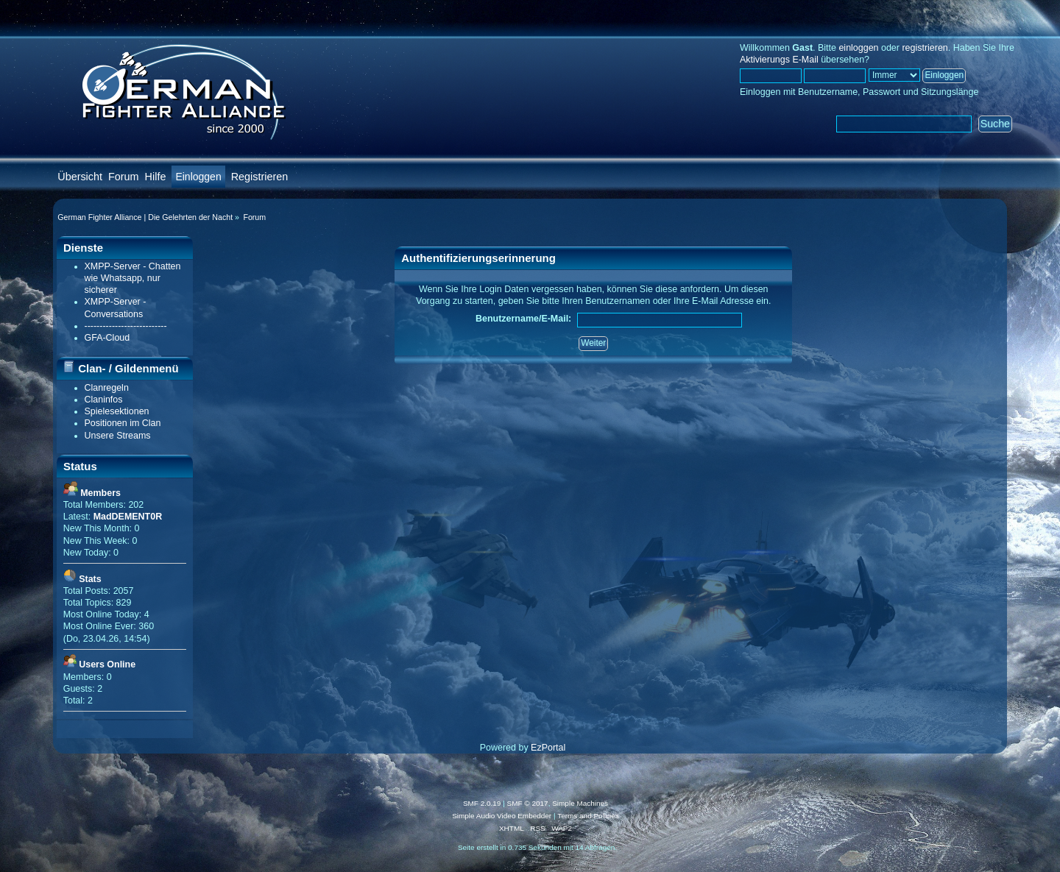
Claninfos (104, 399)
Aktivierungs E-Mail (779, 59)
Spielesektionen (117, 411)
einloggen (858, 48)
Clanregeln (107, 388)
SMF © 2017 (527, 803)
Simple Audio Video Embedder (501, 816)
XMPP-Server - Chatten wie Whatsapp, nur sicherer (133, 278)
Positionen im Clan (123, 423)
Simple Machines (580, 803)
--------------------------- (126, 326)
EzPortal (548, 747)
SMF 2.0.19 (482, 803)
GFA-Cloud (107, 338)
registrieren (924, 48)
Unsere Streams (118, 435)
